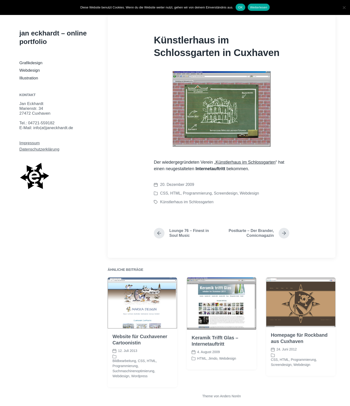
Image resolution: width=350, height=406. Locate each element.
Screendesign (226, 193)
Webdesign (29, 70)
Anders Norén (230, 396)
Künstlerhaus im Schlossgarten (246, 162)
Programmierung (197, 193)
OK (240, 7)
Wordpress (139, 384)
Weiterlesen (258, 7)
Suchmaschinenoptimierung (133, 379)
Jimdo (212, 366)
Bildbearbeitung (124, 369)
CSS (164, 193)
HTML (175, 193)
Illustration (28, 78)
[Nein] (344, 7)
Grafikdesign (30, 63)
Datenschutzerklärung (39, 149)
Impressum (29, 143)
